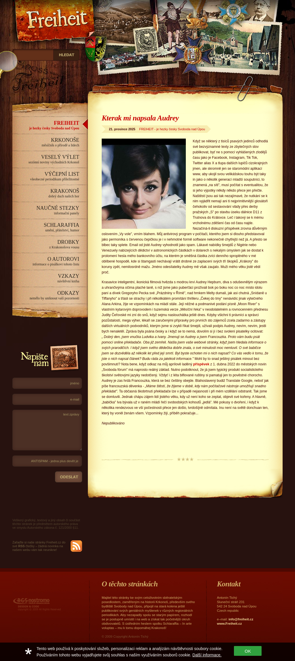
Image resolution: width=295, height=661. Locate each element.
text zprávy (47, 430)
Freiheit (55, 26)
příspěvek (200, 364)
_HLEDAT (66, 55)
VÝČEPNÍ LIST (45, 176)
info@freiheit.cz (240, 619)
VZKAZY (45, 278)
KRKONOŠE (45, 142)
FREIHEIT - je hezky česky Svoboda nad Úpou (172, 129)
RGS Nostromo (36, 604)
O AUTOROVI (45, 261)
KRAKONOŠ (45, 193)
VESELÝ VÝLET (45, 159)
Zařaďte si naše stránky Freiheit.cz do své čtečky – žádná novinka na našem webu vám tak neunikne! (38, 546)
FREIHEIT (45, 125)
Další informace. (207, 655)
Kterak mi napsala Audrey (140, 118)
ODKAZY (45, 295)
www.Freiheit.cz (229, 623)
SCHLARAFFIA (45, 227)
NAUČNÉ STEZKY (45, 210)
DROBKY (45, 244)
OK (248, 651)
